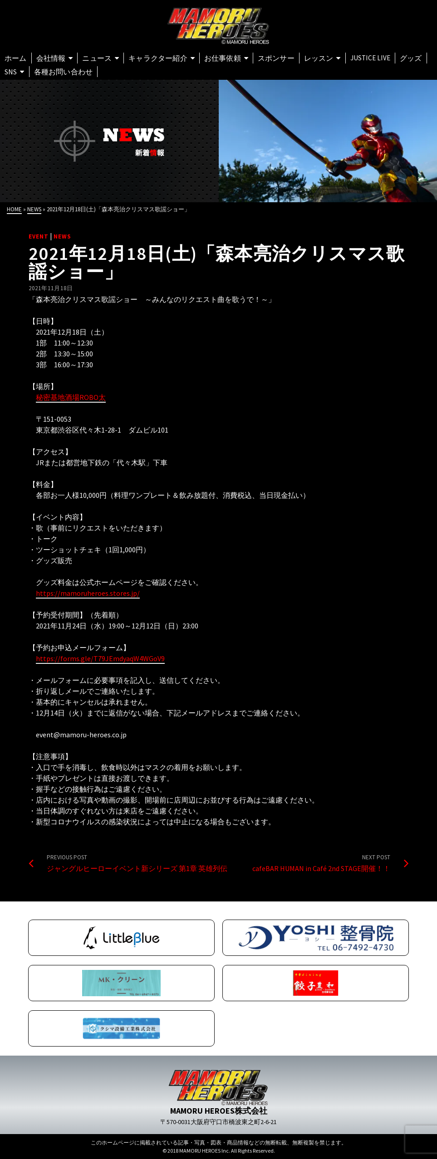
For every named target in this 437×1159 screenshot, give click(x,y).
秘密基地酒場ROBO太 (71, 397)
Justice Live (370, 58)
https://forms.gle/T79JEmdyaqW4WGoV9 (100, 658)
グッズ (411, 58)
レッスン (319, 58)
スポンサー (276, 58)
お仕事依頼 (222, 58)
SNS (11, 71)
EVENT (39, 236)
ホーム (16, 58)
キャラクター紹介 (157, 58)
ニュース (97, 58)
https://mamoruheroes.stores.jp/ (88, 593)
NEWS (62, 236)
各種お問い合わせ (63, 71)
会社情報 (51, 58)
